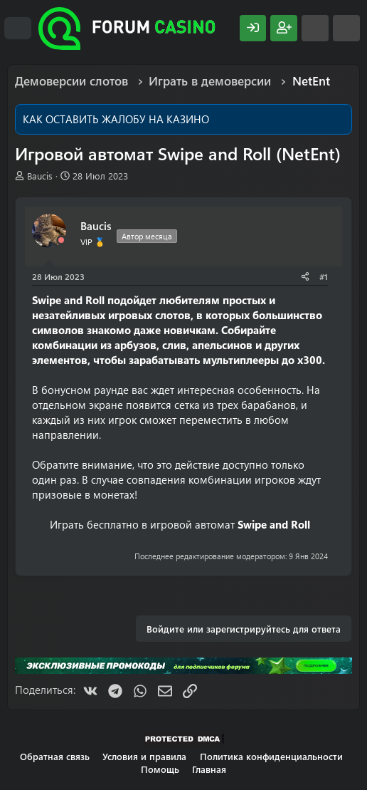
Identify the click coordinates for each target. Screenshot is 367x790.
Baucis (40, 176)
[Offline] (61, 240)
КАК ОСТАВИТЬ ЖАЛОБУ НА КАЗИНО (116, 119)
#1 (323, 276)
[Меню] (17, 28)
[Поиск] (346, 28)
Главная (209, 769)
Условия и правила (144, 756)
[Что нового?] (315, 28)
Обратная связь (55, 756)
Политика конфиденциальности (271, 756)
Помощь (160, 769)
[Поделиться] (305, 277)
